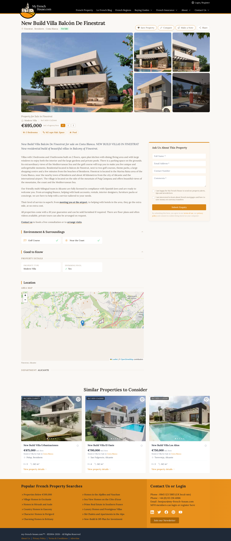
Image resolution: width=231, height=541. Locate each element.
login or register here (183, 505)
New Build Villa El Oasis (101, 445)
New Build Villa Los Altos (165, 445)
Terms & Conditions (58, 538)
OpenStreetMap (127, 359)
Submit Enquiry (179, 207)
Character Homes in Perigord (39, 514)
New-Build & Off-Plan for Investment (103, 519)
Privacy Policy (39, 538)
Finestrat (28, 28)
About (186, 10)
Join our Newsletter (164, 520)
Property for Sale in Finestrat (36, 116)
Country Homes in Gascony (38, 509)
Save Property (145, 27)
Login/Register (202, 2)
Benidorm (39, 28)
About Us (25, 538)
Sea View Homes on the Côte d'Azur (102, 499)
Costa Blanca (52, 28)
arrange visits (74, 222)
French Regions (123, 10)
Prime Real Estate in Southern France (103, 504)
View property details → (35, 469)
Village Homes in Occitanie (37, 499)
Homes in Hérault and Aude (38, 504)
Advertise (74, 538)
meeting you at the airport (73, 202)
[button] (82, 323)
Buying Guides (144, 10)
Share (203, 27)
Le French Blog (104, 10)
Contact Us (202, 10)
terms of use (188, 213)
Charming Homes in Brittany (38, 519)
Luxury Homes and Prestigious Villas (103, 509)
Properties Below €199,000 (38, 494)
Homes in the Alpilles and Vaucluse (102, 494)
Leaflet (114, 359)
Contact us (26, 222)
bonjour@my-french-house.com (176, 501)
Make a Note (185, 27)
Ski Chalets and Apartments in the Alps (104, 514)
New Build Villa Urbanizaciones (41, 445)
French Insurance (167, 10)
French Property (84, 10)
